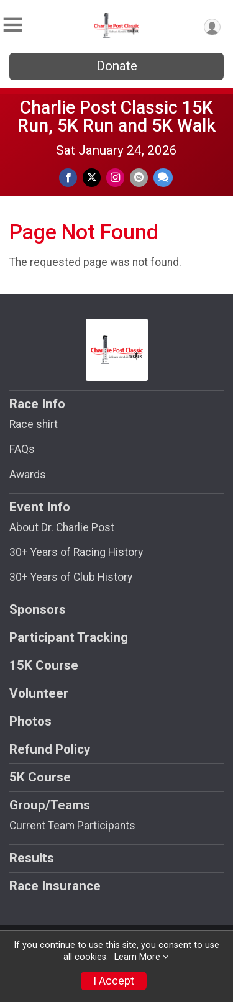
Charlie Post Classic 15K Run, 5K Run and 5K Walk (116, 116)
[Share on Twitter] (92, 177)
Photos (30, 721)
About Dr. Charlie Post (61, 527)
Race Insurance (55, 885)
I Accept (113, 981)
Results (31, 857)
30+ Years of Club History (70, 577)
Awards (27, 474)
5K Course (40, 777)
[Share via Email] (139, 177)
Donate (116, 65)
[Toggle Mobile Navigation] (12, 25)
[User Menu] (212, 27)
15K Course (43, 665)
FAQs (22, 449)
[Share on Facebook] (68, 177)
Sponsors (37, 609)
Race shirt (33, 424)
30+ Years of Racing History (76, 552)
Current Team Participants (72, 825)
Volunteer (38, 693)
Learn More (137, 957)
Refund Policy (49, 749)
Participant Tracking (68, 637)
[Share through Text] (163, 177)
